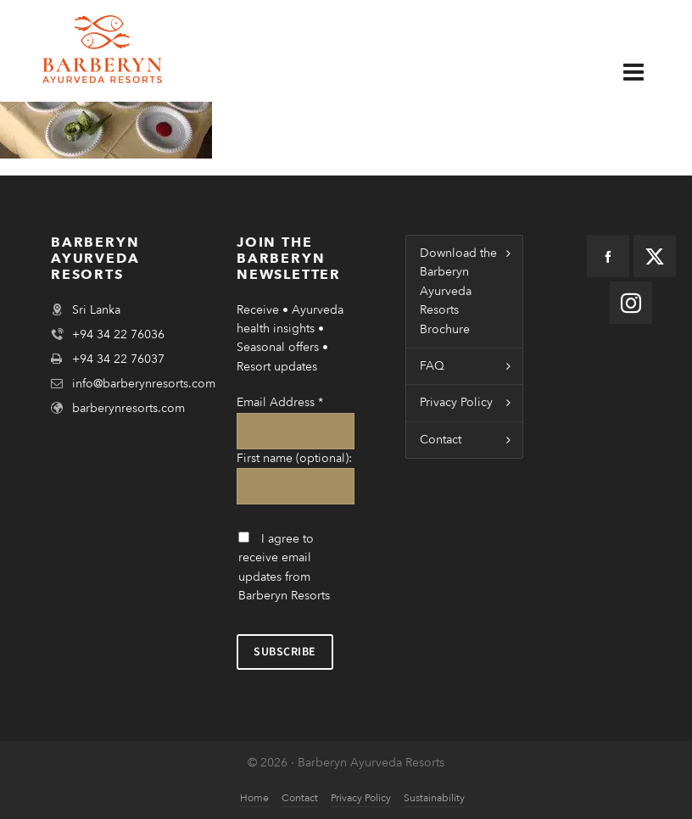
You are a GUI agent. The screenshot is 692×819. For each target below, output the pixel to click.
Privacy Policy (456, 402)
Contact (440, 440)
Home (254, 798)
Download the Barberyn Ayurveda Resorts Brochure (458, 291)
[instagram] (631, 302)
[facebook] (608, 256)
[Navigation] (644, 65)
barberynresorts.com (128, 408)
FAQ (432, 366)
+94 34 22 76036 (118, 334)
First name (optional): (294, 458)
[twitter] (654, 256)
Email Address (280, 402)
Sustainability (434, 798)
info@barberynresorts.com (143, 384)
